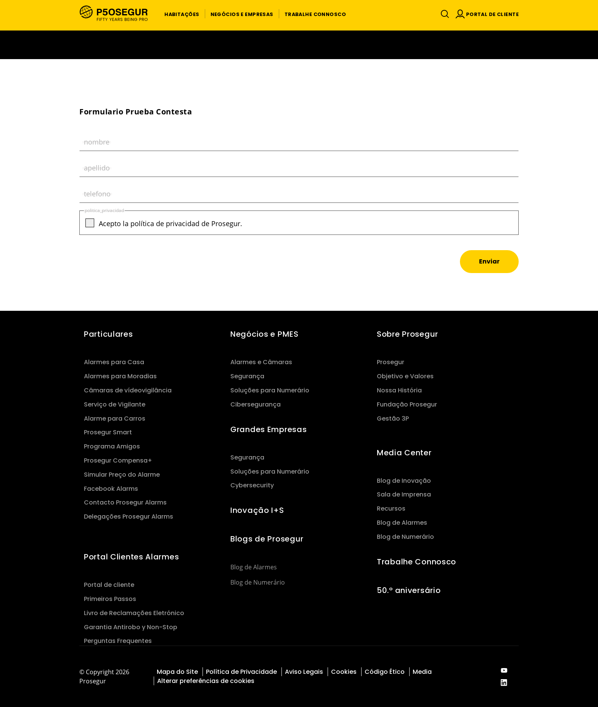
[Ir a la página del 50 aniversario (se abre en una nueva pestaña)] (299, 45)
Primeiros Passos (110, 599)
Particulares (108, 334)
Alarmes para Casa (114, 362)
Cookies (344, 671)
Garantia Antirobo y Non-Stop (130, 627)
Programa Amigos (112, 446)
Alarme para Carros (114, 418)
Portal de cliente (109, 584)
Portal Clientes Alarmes (131, 556)
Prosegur (390, 362)
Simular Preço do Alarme (122, 474)
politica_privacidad (104, 210)
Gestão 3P (393, 418)
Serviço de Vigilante (114, 404)
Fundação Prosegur (407, 404)
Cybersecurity (252, 485)
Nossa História (399, 390)
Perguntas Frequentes (118, 640)
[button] (181, 13)
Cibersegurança (255, 404)
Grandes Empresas (268, 429)
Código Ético (385, 671)
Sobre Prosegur (407, 334)
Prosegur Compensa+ (118, 460)
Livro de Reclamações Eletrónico (134, 613)
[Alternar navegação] (443, 14)
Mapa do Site (177, 671)
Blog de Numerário (257, 582)
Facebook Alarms (111, 488)
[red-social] (503, 671)
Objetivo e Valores (405, 376)
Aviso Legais (304, 671)
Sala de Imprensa (404, 494)
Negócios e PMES (264, 334)
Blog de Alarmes (253, 567)
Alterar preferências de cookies (206, 680)
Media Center (404, 452)
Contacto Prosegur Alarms (125, 502)
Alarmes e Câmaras (261, 362)
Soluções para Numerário (269, 390)
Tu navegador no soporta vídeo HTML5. (299, 45)
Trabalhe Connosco (416, 561)
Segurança (247, 376)
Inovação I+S (257, 510)
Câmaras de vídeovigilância (128, 390)
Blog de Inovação (404, 480)
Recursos (391, 508)
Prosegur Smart (108, 432)
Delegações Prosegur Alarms (128, 516)
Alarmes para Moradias (120, 376)
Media (422, 671)
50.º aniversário (408, 590)
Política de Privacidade (241, 671)
